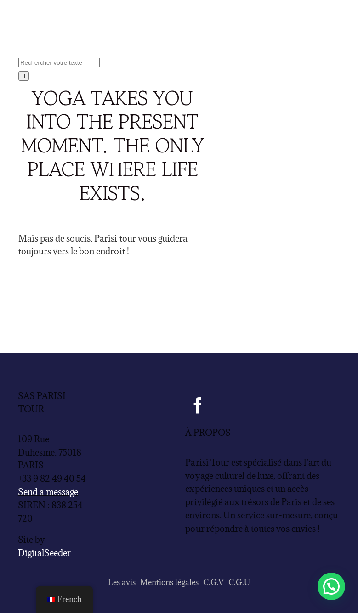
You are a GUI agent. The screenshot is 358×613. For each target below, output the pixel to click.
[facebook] (198, 405)
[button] (331, 586)
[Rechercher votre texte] (59, 62)
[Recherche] (23, 76)
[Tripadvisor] (235, 405)
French (64, 599)
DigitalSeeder (44, 552)
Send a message (48, 491)
